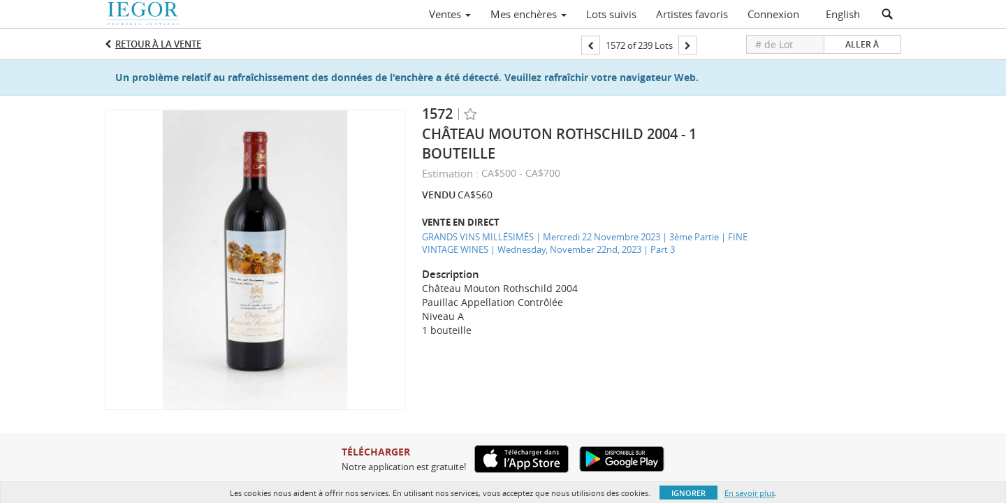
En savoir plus (749, 493)
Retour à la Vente (158, 44)
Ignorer (688, 493)
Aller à (862, 44)
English (843, 14)
